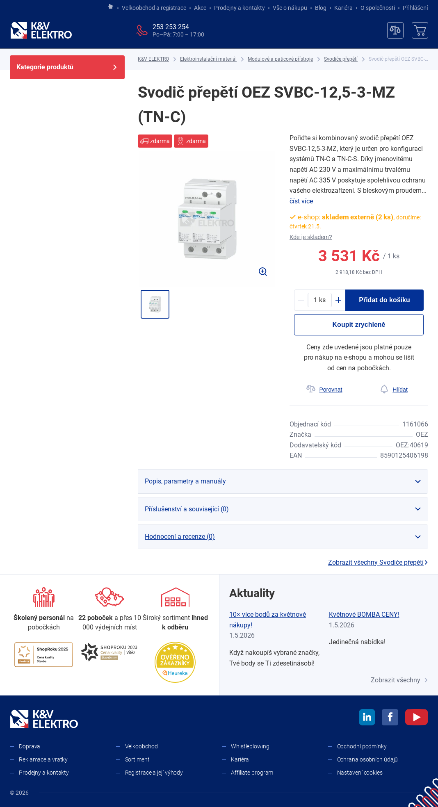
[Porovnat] (324, 389)
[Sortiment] (175, 609)
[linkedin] (367, 718)
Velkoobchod (141, 746)
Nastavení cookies (360, 772)
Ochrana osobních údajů (367, 759)
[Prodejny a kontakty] (109, 609)
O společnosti (377, 8)
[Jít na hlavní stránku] (110, 7)
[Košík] (420, 30)
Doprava (29, 746)
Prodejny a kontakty (239, 8)
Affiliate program (252, 772)
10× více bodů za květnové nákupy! (267, 620)
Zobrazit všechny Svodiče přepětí (378, 562)
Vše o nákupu (290, 8)
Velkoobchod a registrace (154, 8)
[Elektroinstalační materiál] (208, 59)
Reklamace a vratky (43, 759)
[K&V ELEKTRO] (41, 30)
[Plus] (338, 300)
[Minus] (301, 300)
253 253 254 (171, 27)
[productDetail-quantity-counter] (319, 300)
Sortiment (137, 759)
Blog (320, 8)
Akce (200, 8)
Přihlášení (413, 8)
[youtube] (416, 718)
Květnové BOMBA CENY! (364, 614)
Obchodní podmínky (362, 746)
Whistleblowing (250, 746)
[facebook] (390, 718)
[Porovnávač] (395, 30)
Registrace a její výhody (154, 772)
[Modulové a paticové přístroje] (280, 59)
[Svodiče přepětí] (341, 59)
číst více (301, 201)
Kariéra (343, 8)
